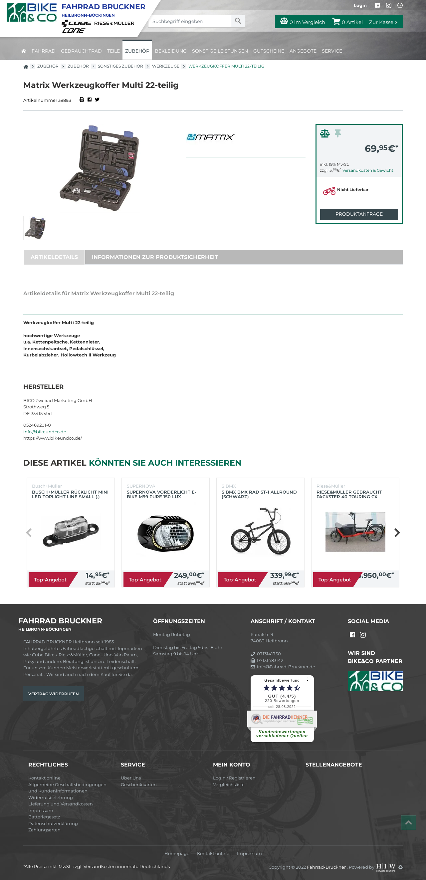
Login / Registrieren (234, 777)
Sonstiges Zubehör (120, 66)
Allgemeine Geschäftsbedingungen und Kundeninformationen (67, 788)
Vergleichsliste (229, 784)
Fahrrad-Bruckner (327, 867)
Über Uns (131, 777)
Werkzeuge (165, 66)
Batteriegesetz (44, 816)
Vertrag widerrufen (53, 693)
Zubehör (137, 51)
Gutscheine (268, 51)
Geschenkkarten (139, 784)
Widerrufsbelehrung (50, 797)
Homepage (176, 853)
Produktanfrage (359, 214)
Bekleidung (171, 51)
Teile (113, 51)
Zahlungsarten (44, 829)
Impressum (40, 810)
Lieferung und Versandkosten (60, 803)
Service (332, 51)
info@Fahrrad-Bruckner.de (283, 666)
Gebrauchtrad (81, 51)
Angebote (303, 51)
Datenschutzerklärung (53, 823)
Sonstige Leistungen (220, 51)
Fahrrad (44, 51)
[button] (397, 532)
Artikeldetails (54, 257)
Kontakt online (44, 777)
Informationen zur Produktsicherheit (155, 257)
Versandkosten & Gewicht (367, 170)
